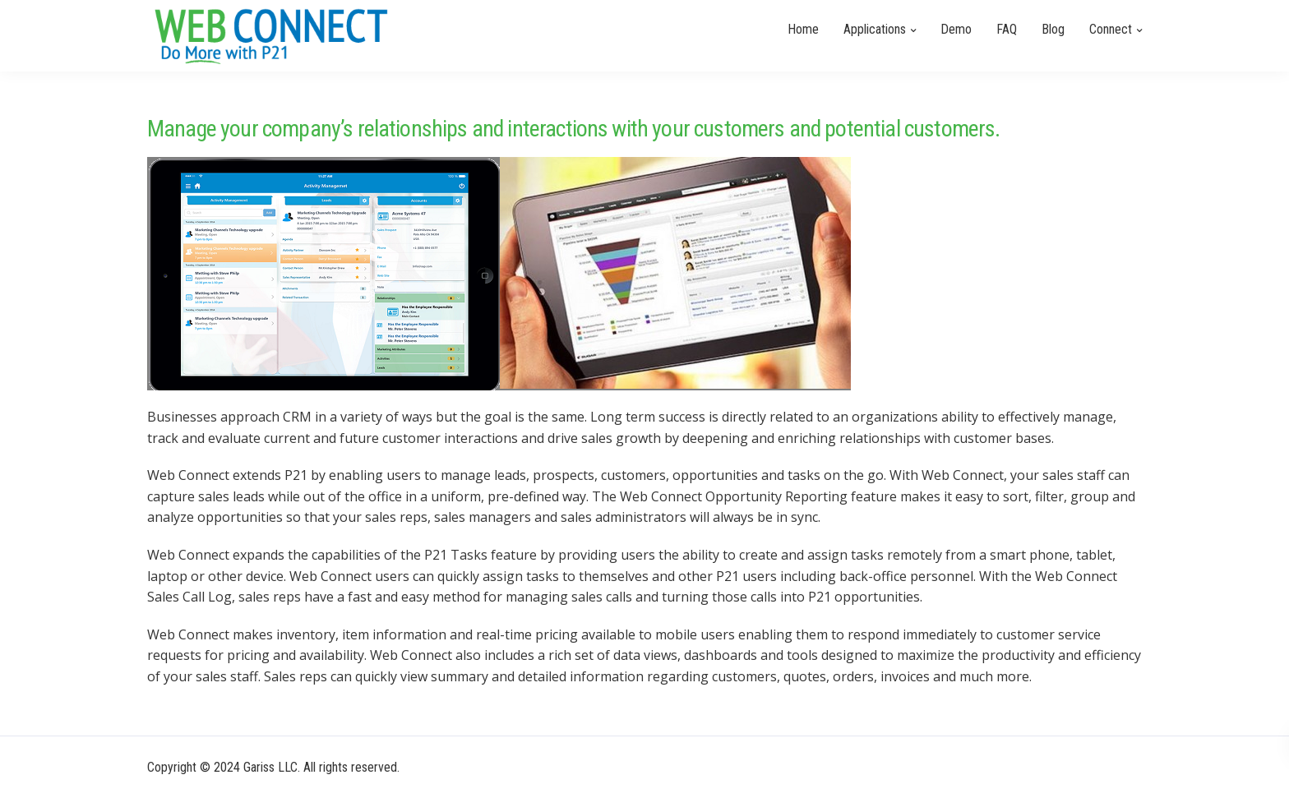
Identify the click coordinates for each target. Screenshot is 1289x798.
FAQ (1006, 29)
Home (803, 29)
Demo (956, 29)
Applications (874, 29)
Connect (1110, 29)
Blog (1053, 29)
